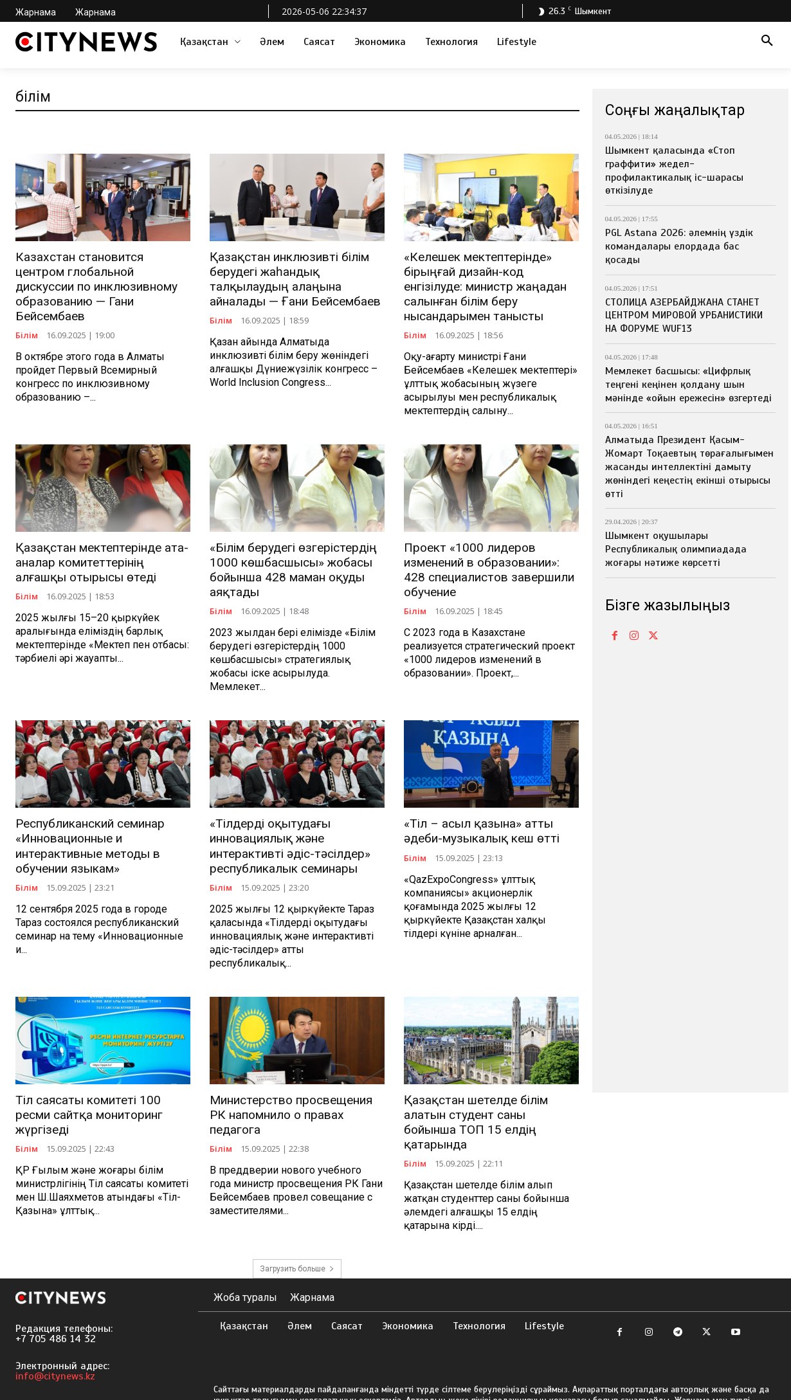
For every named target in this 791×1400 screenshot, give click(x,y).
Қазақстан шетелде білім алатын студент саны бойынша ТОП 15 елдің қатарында (487, 1101)
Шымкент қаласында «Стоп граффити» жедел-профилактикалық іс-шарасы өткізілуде (674, 170)
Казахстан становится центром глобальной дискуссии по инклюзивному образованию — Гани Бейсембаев (98, 277)
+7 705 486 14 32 (55, 1309)
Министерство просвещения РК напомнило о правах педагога (295, 1094)
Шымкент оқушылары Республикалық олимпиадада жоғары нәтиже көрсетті (676, 549)
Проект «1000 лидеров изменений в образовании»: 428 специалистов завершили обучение (488, 563)
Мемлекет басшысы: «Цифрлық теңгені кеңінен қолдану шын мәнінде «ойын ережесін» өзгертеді (688, 385)
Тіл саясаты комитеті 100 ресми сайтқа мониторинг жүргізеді (100, 1094)
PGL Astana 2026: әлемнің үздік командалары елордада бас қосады (679, 246)
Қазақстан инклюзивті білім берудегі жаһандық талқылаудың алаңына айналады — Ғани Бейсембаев (290, 277)
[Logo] (86, 42)
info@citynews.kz (55, 1346)
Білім (26, 317)
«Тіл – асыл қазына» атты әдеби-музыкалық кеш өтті (477, 822)
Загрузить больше (297, 1239)
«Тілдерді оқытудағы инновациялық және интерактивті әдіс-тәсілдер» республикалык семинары (284, 836)
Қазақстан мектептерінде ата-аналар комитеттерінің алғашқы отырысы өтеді (100, 556)
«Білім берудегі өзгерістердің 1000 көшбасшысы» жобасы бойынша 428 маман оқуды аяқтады (288, 563)
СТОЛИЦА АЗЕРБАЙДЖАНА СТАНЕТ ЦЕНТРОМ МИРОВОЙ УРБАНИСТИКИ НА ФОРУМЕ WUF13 (684, 316)
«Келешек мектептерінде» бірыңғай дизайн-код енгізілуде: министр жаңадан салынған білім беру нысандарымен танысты (490, 284)
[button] (767, 41)
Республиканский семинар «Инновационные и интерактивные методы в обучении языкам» (87, 836)
